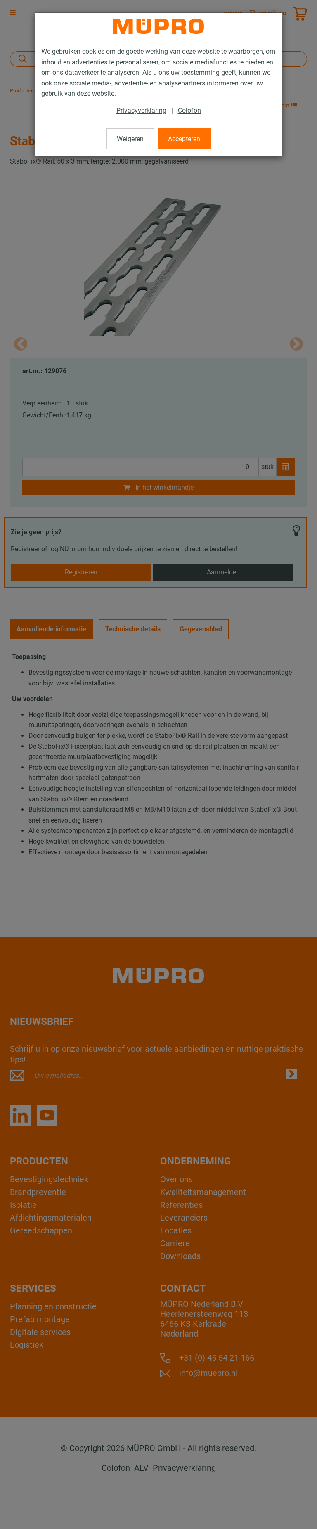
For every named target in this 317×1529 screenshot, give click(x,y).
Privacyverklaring (141, 110)
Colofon (189, 110)
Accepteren (184, 139)
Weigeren (130, 139)
